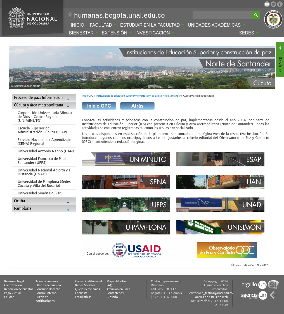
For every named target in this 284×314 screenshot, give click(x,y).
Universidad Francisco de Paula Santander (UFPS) (43, 160)
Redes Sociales (85, 285)
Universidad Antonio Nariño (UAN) (46, 151)
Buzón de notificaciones (45, 299)
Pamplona (44, 209)
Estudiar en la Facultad (152, 25)
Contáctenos (115, 293)
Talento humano (47, 281)
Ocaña (44, 201)
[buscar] (223, 15)
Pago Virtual (12, 293)
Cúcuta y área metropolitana (44, 106)
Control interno (46, 293)
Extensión (116, 33)
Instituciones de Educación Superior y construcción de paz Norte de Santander (138, 95)
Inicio (77, 25)
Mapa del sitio (116, 281)
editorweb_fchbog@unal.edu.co (211, 293)
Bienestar (83, 33)
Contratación (13, 285)
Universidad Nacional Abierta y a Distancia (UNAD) (44, 172)
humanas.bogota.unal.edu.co (119, 15)
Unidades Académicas (216, 25)
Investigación (154, 33)
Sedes (248, 33)
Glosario (112, 297)
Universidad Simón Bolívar (39, 193)
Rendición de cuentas (18, 289)
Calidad (9, 297)
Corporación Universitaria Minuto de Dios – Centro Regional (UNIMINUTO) (45, 116)
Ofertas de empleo (48, 285)
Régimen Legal (14, 281)
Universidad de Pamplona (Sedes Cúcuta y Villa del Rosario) (44, 183)
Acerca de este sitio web (211, 297)
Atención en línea (118, 289)
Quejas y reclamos (87, 289)
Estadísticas (83, 297)
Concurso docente (48, 289)
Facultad (103, 25)
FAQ (109, 285)
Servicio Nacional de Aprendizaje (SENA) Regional (44, 141)
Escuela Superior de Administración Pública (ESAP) (42, 130)
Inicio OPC (87, 95)
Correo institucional (88, 281)
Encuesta (81, 293)
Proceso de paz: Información (44, 98)
